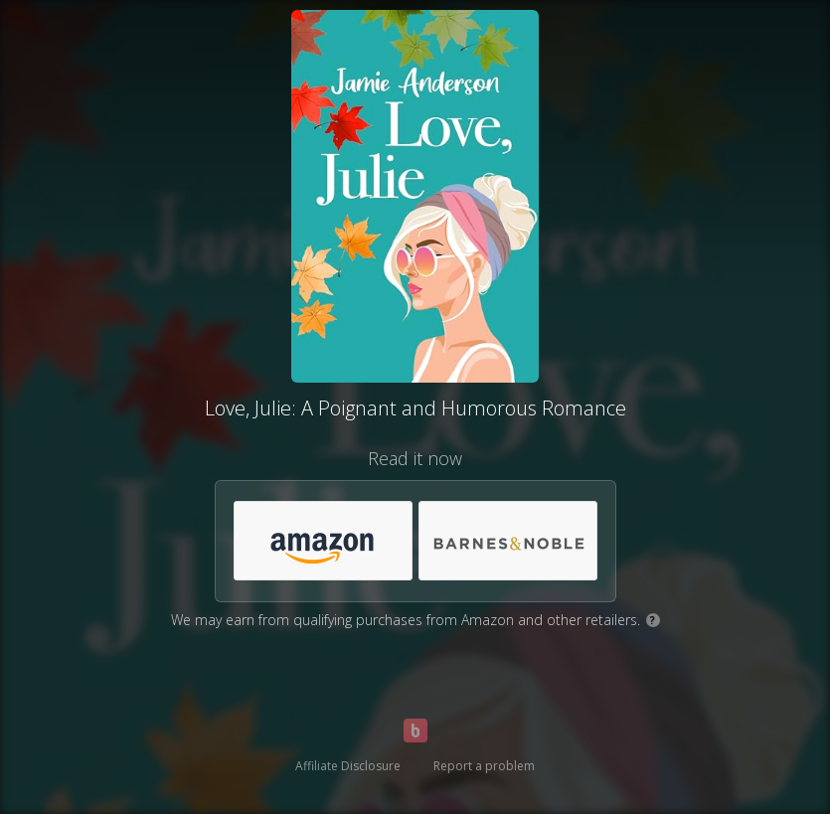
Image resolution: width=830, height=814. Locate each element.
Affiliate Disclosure (348, 765)
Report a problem (484, 765)
